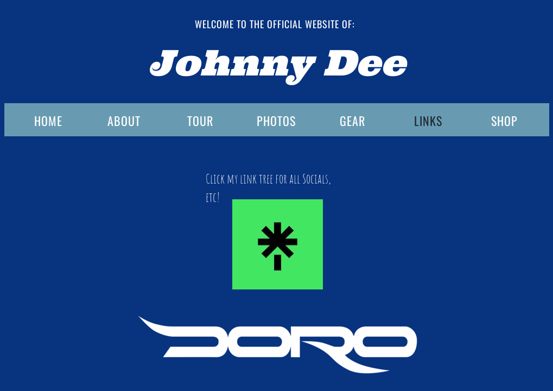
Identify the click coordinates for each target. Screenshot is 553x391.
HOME (48, 120)
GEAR (352, 120)
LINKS (428, 120)
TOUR (200, 120)
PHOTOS (276, 120)
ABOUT (124, 120)
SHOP (504, 120)
